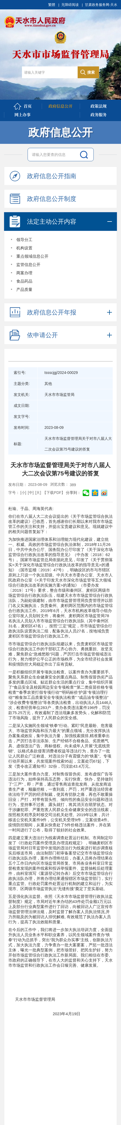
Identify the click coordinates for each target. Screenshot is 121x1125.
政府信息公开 (60, 106)
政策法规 (98, 106)
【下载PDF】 (54, 492)
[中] (31, 492)
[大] (38, 492)
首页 (22, 106)
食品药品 (24, 281)
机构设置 (24, 248)
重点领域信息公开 (32, 256)
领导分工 (24, 239)
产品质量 (24, 289)
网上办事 (22, 114)
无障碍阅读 (70, 5)
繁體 (51, 5)
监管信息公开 (28, 264)
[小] (23, 492)
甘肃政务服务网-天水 (101, 5)
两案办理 (24, 273)
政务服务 (98, 114)
